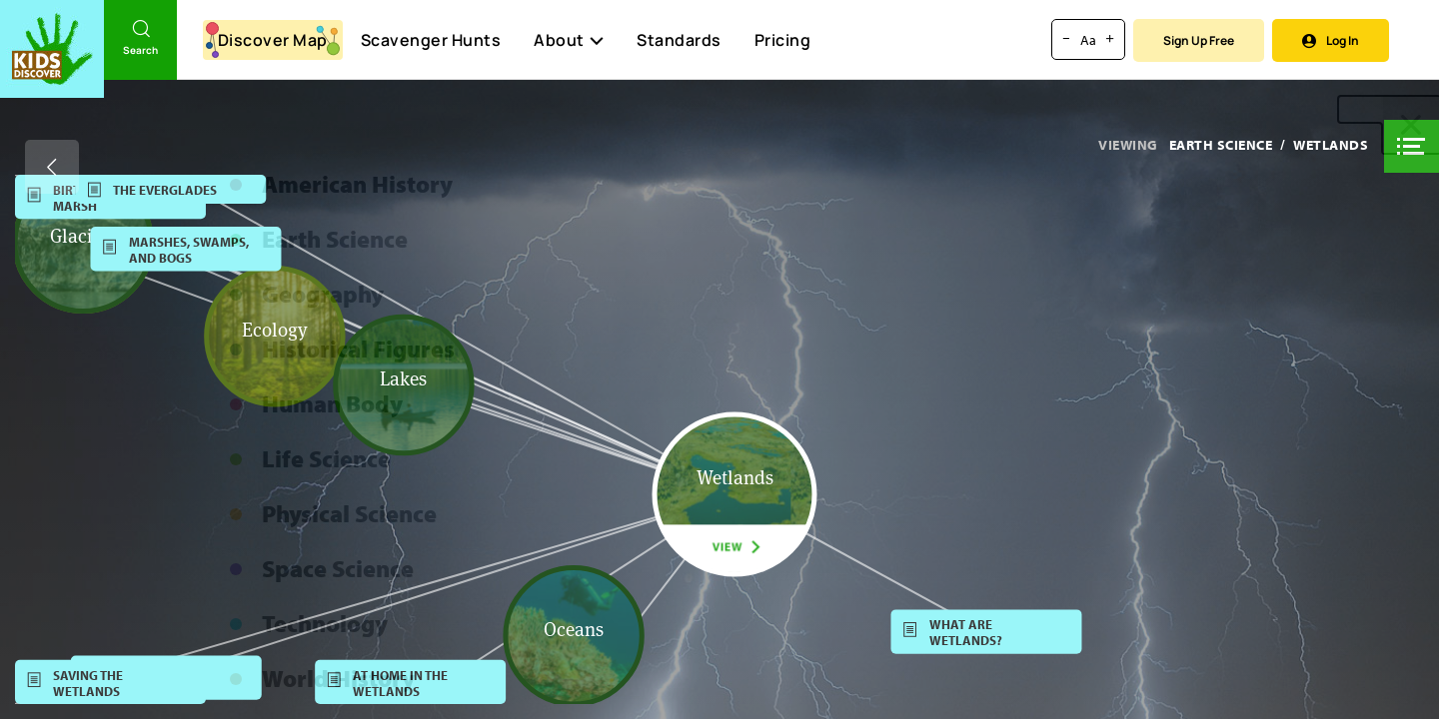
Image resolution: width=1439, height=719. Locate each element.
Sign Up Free (1198, 40)
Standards (679, 40)
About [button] (569, 40)
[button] (1411, 146)
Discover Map (273, 40)
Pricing (782, 40)
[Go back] (52, 167)
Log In (1330, 40)
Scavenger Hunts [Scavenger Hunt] (430, 41)
